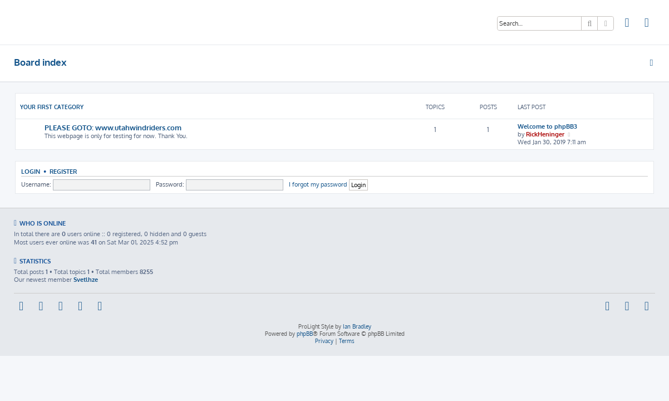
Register (63, 171)
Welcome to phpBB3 (547, 126)
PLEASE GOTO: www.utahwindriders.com (113, 127)
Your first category (51, 107)
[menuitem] (627, 24)
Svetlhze (85, 279)
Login (30, 171)
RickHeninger (545, 134)
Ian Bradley (357, 326)
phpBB (305, 333)
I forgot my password (318, 184)
